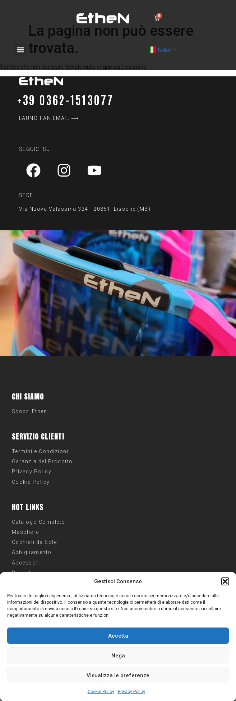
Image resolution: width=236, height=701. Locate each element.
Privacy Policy (131, 691)
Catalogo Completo (38, 522)
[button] (225, 581)
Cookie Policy (101, 691)
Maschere (25, 532)
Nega (118, 655)
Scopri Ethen (29, 411)
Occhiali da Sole (34, 542)
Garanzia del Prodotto (42, 461)
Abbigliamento (32, 552)
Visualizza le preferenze (118, 675)
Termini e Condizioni (40, 451)
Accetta (118, 636)
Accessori (26, 563)
